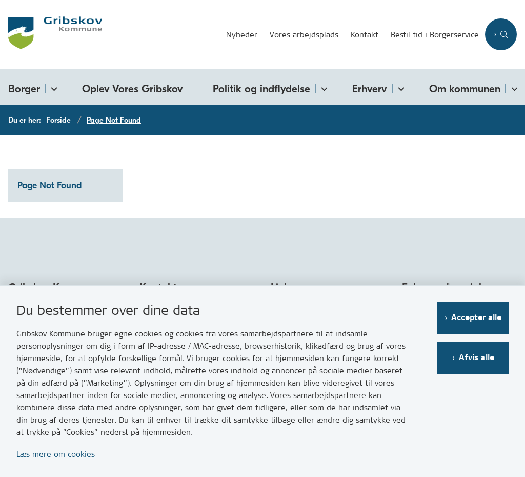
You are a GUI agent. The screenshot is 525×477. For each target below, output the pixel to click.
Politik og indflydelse (261, 89)
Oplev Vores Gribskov (132, 89)
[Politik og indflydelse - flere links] (322, 87)
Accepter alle (476, 318)
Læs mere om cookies (55, 454)
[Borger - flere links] (52, 87)
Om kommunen (464, 89)
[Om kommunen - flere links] (513, 87)
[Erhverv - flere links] (399, 87)
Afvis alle (476, 358)
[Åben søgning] (501, 34)
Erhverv (369, 89)
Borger (24, 89)
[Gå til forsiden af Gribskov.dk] (51, 34)
